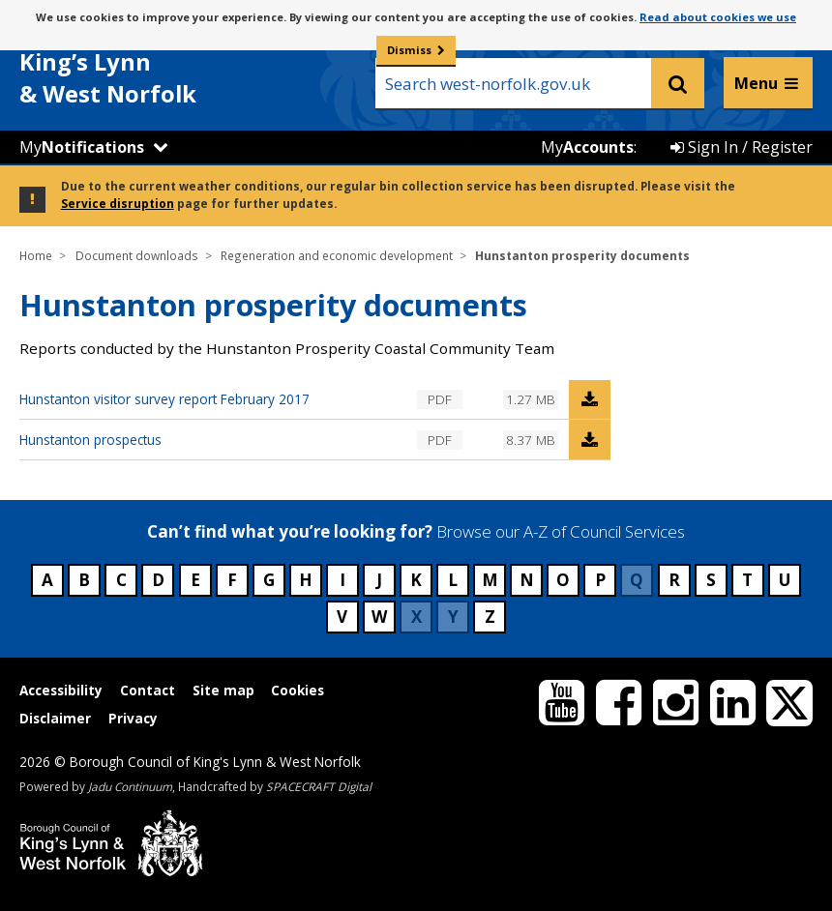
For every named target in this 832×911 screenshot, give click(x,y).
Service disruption (117, 203)
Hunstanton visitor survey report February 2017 (164, 399)
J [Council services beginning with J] (379, 580)
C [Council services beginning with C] (121, 580)
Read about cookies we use (717, 17)
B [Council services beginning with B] (84, 580)
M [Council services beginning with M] (490, 580)
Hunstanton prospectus (90, 439)
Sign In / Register (741, 147)
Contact (147, 690)
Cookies (297, 690)
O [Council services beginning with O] (563, 580)
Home (35, 255)
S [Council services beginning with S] (711, 580)
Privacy (133, 718)
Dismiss (409, 50)
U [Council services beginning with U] (784, 580)
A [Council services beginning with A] (47, 580)
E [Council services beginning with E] (195, 580)
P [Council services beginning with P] (600, 580)
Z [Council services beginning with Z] (490, 616)
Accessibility (61, 690)
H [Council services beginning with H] (305, 580)
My (81, 147)
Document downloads (136, 255)
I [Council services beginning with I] (342, 580)
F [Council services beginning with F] (232, 580)
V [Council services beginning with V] (342, 616)
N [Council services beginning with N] (527, 580)
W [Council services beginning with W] (379, 616)
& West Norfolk (164, 66)
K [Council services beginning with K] (416, 580)
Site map (223, 690)
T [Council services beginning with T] (747, 580)
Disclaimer (55, 718)
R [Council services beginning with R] (674, 580)
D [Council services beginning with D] (158, 580)
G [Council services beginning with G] (269, 580)
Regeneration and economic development (337, 255)
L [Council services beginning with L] (453, 580)
